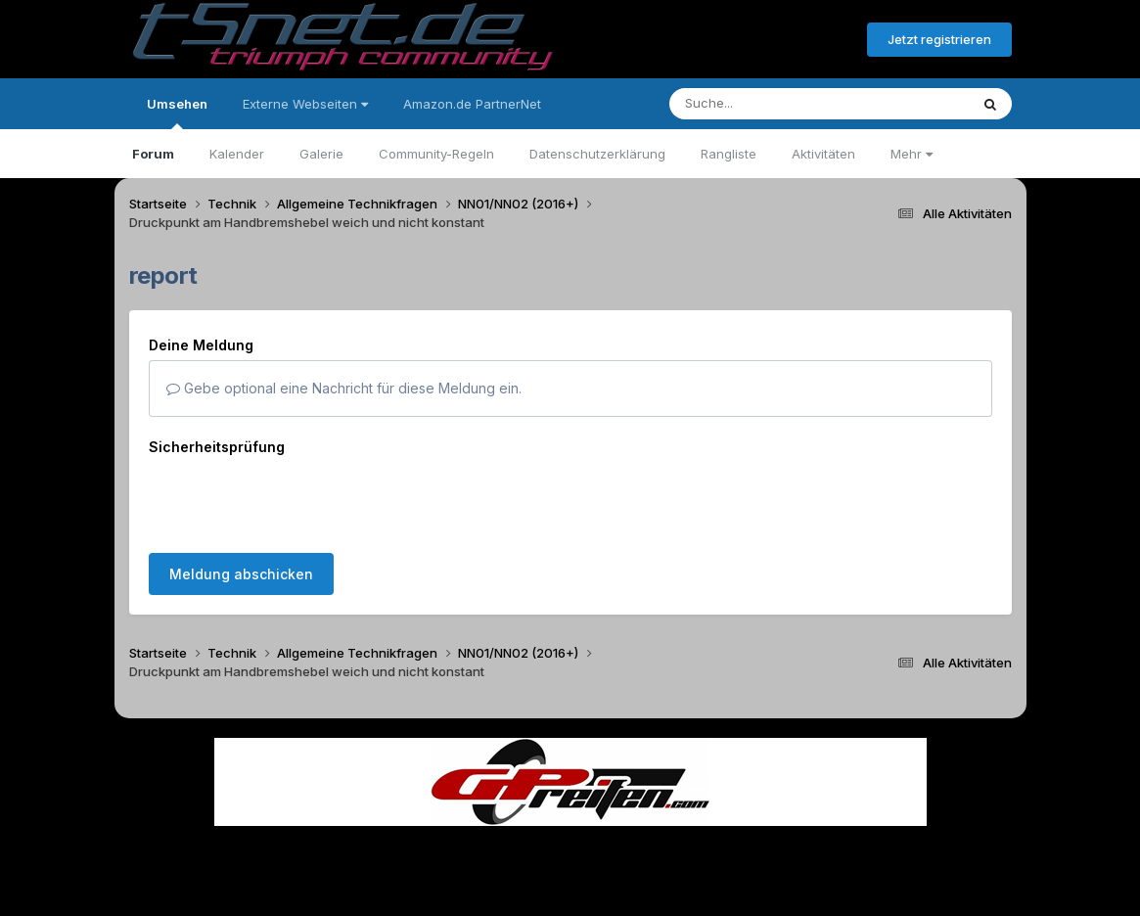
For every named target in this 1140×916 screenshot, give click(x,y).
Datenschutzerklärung (597, 153)
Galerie (321, 153)
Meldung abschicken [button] (241, 497)
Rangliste (728, 153)
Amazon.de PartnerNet (472, 104)
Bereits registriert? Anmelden (745, 40)
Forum (153, 153)
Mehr (911, 153)
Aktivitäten (823, 153)
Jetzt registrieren (939, 39)
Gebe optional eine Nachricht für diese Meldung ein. (344, 388)
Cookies (765, 846)
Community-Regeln (436, 153)
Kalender (236, 153)
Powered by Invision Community (570, 887)
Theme (463, 846)
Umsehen (177, 112)
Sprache (382, 846)
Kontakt (695, 846)
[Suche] (779, 103)
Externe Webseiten (305, 104)
